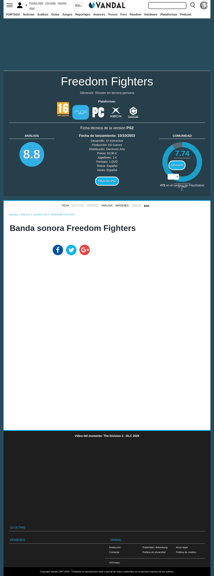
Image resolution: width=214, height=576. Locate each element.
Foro (123, 14)
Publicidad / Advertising (155, 547)
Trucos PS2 (107, 181)
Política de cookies (186, 552)
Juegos (67, 14)
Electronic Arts (115, 149)
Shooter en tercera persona (114, 93)
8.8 (31, 154)
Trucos (113, 14)
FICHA (65, 205)
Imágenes (122, 205)
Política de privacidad (154, 552)
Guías (55, 14)
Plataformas (168, 14)
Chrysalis (50, 3)
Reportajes (82, 14)
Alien (32, 8)
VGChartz (114, 562)
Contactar (114, 552)
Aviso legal (182, 547)
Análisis (42, 14)
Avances (99, 14)
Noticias (28, 14)
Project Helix (36, 3)
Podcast (185, 14)
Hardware (151, 14)
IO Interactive (114, 140)
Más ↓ (78, 5)
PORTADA (13, 14)
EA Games (115, 145)
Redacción (115, 547)
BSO (146, 206)
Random (135, 14)
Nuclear (62, 3)
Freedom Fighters (107, 81)
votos (182, 186)
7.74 (182, 153)
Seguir (177, 165)
